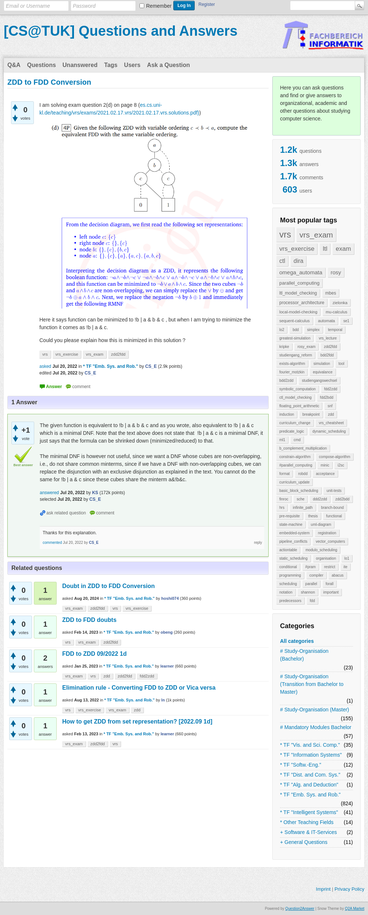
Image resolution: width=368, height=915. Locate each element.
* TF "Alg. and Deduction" (309, 785)
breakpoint (311, 414)
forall (330, 584)
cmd (297, 440)
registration (327, 533)
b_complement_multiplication (303, 448)
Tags (110, 65)
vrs (285, 234)
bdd (296, 330)
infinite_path (303, 508)
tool (341, 364)
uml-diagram (321, 524)
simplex (313, 330)
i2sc (340, 465)
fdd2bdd (326, 397)
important (331, 592)
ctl (282, 261)
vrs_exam (316, 234)
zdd (331, 414)
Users (132, 65)
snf (330, 406)
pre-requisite (289, 516)
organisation (326, 558)
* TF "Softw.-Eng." (300, 765)
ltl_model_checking (298, 293)
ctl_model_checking (295, 397)
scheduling (288, 584)
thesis (313, 516)
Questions (41, 65)
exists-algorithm (292, 364)
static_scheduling (293, 558)
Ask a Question (168, 65)
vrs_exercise (296, 248)
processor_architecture (301, 302)
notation (286, 592)
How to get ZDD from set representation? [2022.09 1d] (137, 721)
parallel (311, 584)
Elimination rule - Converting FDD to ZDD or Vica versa (139, 688)
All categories (297, 641)
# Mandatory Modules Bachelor (315, 727)
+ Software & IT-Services (308, 832)
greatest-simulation (294, 338)
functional (334, 516)
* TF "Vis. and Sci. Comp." (310, 745)
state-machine (290, 524)
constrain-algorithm (295, 457)
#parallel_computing (295, 465)
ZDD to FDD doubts (89, 620)
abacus (337, 575)
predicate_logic (291, 431)
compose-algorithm (334, 457)
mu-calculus (336, 312)
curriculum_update (294, 482)
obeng (166, 632)
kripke (284, 347)
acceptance (325, 474)
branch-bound (332, 508)
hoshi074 (170, 598)
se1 (346, 321)
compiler (316, 575)
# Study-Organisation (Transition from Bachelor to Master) (311, 684)
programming (290, 575)
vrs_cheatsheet (331, 423)
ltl (325, 248)
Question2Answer (299, 909)
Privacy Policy (349, 889)
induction (286, 414)
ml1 (282, 440)
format (284, 474)
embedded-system (294, 533)
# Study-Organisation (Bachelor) (304, 655)
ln (163, 700)
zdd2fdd (330, 347)
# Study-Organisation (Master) (314, 709)
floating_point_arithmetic (299, 406)
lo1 (346, 558)
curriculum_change (295, 423)
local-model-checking (298, 312)
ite (346, 567)
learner (167, 666)
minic (325, 465)
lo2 (281, 330)
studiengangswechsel (319, 381)
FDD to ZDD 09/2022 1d (94, 654)
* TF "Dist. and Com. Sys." (310, 775)
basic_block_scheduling (298, 491)
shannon (308, 592)
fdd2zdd (330, 389)
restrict (329, 567)
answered (49, 492)
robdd (303, 474)
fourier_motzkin (291, 372)
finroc (283, 499)
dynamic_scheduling (329, 431)
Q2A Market (354, 909)
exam (343, 248)
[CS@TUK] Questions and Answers (120, 31)
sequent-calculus (294, 321)
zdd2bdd (342, 499)
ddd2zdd (320, 499)
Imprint (323, 889)
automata (326, 321)
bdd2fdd (327, 355)
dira (299, 261)
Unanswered (80, 65)
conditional (288, 567)
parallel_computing (299, 283)
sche (300, 499)
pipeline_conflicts (293, 541)
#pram (310, 567)
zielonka (340, 302)
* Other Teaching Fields (306, 822)
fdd (312, 601)
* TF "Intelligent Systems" (309, 812)
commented (52, 543)
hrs (281, 508)
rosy (336, 272)
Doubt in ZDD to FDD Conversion (108, 586)
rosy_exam (306, 347)
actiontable (288, 550)
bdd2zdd (286, 381)
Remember (158, 5)
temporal (335, 330)
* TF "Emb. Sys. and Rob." (310, 795)
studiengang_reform (295, 355)
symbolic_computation (297, 389)
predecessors (290, 601)
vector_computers (330, 541)
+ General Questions (304, 842)
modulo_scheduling (321, 550)
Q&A (14, 65)
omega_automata (300, 272)
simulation (322, 364)
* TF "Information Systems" (311, 755)
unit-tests (334, 491)
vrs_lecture (328, 338)
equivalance (322, 372)
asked (45, 366)
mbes (330, 293)
